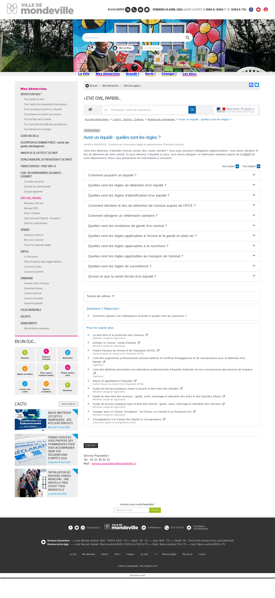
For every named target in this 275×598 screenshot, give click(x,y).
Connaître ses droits (36, 198)
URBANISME (27, 295)
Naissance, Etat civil (35, 220)
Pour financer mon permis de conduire (46, 123)
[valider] (155, 533)
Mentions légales (171, 574)
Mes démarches (101, 75)
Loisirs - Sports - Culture (128, 121)
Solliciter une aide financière (40, 203)
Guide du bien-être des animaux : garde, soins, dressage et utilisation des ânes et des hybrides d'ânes (159, 398)
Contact (207, 574)
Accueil (93, 88)
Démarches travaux (35, 306)
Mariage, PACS (32, 225)
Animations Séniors (35, 252)
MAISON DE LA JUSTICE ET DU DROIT (40, 166)
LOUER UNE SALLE (30, 149)
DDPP (247, 156)
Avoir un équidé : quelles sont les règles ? (205, 121)
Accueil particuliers (97, 121)
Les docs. (201, 75)
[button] (172, 177)
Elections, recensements (38, 240)
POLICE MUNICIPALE (32, 327)
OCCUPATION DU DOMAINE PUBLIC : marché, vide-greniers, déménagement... (46, 157)
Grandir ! (131, 75)
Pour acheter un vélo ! (36, 105)
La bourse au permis (36, 289)
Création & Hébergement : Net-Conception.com (137, 586)
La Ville (71, 75)
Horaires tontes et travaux (39, 300)
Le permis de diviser (35, 316)
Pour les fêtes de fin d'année (40, 128)
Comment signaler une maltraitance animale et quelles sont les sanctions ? (139, 317)
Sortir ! (153, 75)
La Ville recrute (32, 274)
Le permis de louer (34, 310)
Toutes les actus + (67, 426)
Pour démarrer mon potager (40, 142)
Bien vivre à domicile (35, 257)
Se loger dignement (35, 208)
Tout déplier (251, 168)
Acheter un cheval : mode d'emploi (116, 344)
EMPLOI (25, 269)
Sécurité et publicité (35, 321)
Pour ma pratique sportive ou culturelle (46, 118)
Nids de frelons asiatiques (39, 346)
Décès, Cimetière (33, 230)
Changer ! (176, 75)
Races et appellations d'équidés (115, 382)
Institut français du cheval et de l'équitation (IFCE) (126, 352)
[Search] (135, 35)
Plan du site (191, 574)
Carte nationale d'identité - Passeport (45, 235)
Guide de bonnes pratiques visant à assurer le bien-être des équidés (137, 390)
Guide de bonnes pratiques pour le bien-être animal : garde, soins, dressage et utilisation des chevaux (159, 405)
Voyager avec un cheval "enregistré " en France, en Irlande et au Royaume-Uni (144, 413)
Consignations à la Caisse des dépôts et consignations (129, 421)
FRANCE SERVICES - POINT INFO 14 (40, 183)
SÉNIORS (25, 247)
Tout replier (230, 168)
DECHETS (26, 334)
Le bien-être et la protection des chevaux (120, 336)
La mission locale (34, 284)
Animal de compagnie (161, 121)
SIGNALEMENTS (29, 341)
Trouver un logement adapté (40, 262)
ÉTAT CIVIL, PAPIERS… (32, 215)
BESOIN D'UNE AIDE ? (32, 100)
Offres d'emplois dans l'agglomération (46, 279)
